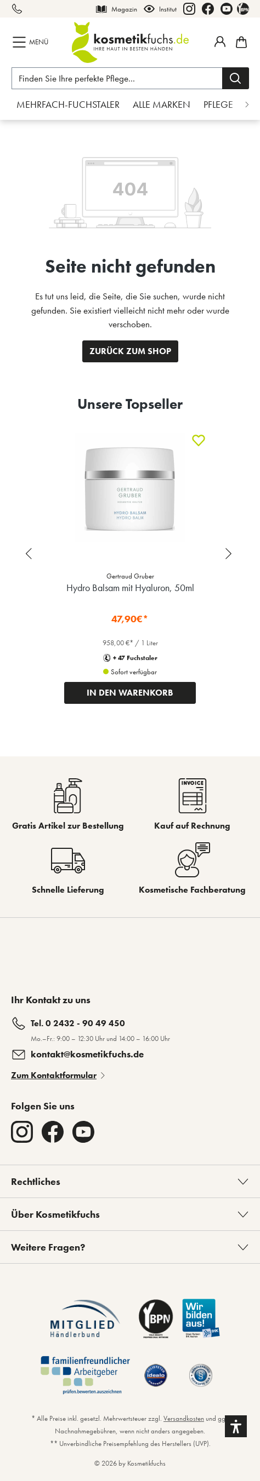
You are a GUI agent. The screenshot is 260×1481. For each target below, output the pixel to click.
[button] (236, 1426)
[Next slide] (230, 553)
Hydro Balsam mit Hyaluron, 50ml (130, 587)
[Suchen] (235, 78)
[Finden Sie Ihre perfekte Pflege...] (117, 78)
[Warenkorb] (239, 42)
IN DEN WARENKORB (130, 692)
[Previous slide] (30, 553)
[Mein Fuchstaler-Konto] (220, 41)
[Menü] (31, 42)
